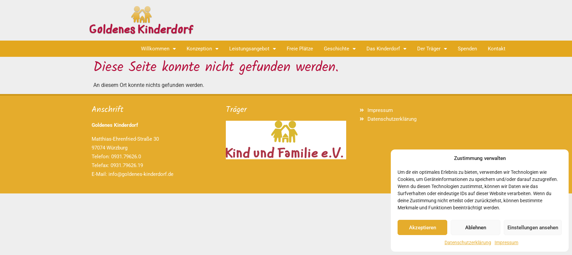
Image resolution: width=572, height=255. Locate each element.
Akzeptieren (422, 228)
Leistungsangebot (252, 49)
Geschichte (340, 49)
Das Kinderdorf (386, 49)
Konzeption (202, 49)
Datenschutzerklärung (468, 242)
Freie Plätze (300, 49)
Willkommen (158, 49)
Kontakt (496, 49)
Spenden (467, 49)
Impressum (506, 242)
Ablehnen (475, 228)
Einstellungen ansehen (532, 228)
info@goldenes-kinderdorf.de (141, 174)
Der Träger (432, 49)
